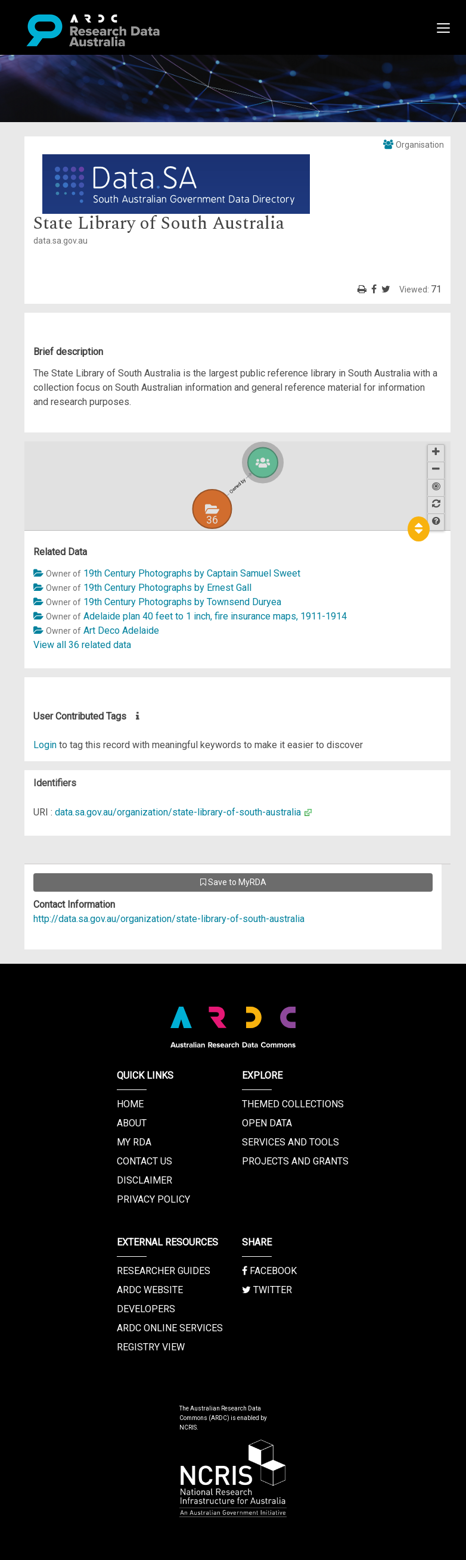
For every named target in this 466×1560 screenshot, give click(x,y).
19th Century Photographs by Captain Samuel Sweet (191, 573)
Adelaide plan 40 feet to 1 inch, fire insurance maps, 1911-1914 (215, 616)
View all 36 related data (82, 644)
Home (130, 1104)
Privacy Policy (153, 1199)
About (132, 1123)
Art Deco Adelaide (121, 630)
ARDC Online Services (170, 1328)
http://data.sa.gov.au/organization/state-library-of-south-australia (169, 918)
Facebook (269, 1270)
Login (45, 745)
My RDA (134, 1142)
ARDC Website (150, 1290)
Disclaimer (144, 1180)
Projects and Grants (295, 1161)
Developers (146, 1309)
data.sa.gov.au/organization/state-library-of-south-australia (178, 812)
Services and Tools (290, 1142)
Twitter (267, 1290)
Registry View (151, 1347)
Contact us (144, 1161)
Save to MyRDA (233, 882)
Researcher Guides (163, 1270)
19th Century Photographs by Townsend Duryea (182, 602)
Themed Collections (293, 1104)
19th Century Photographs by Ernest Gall (167, 587)
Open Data (267, 1123)
